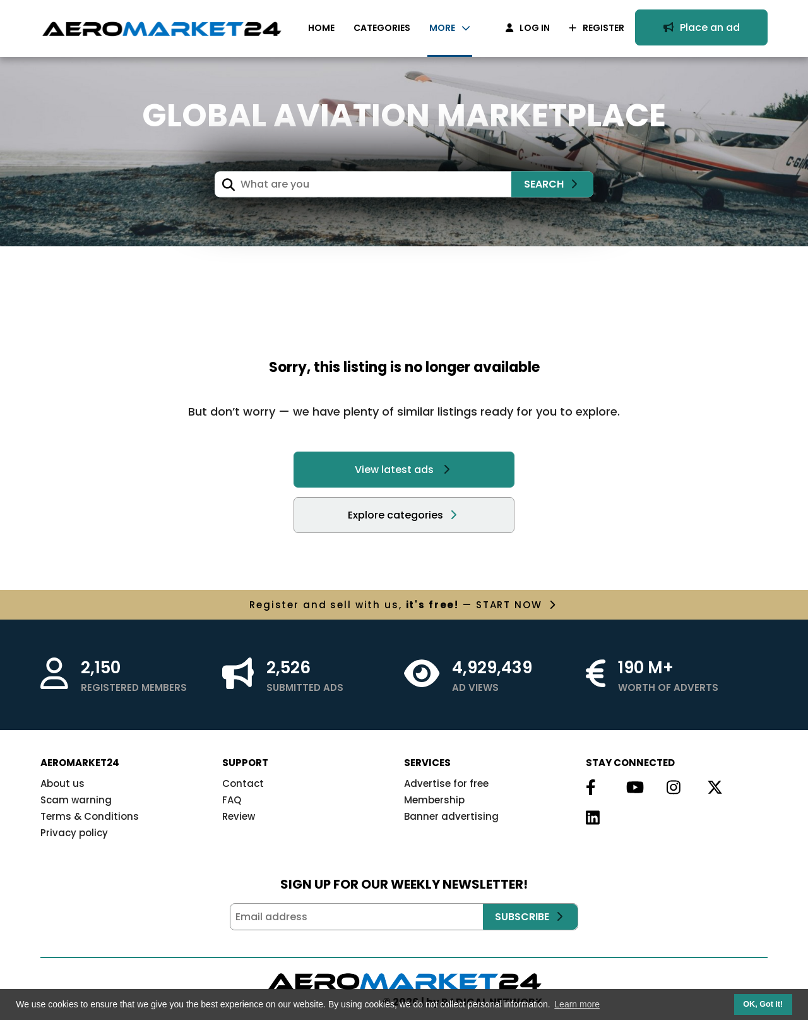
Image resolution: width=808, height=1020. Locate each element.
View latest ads (402, 469)
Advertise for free (446, 783)
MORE (449, 27)
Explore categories (402, 515)
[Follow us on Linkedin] (592, 819)
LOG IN (528, 27)
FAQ (231, 800)
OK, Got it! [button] (763, 1004)
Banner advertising (451, 816)
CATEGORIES (382, 27)
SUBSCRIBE (529, 916)
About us (62, 783)
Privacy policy (74, 832)
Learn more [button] (577, 1004)
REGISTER (596, 27)
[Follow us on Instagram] (673, 788)
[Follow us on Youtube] (632, 788)
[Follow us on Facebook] (592, 788)
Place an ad (701, 27)
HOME (321, 27)
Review (238, 816)
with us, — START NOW (402, 604)
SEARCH (551, 184)
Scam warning (76, 800)
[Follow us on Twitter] (713, 788)
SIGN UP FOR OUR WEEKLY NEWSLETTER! (404, 884)
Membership (434, 800)
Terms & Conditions (89, 816)
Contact (243, 783)
